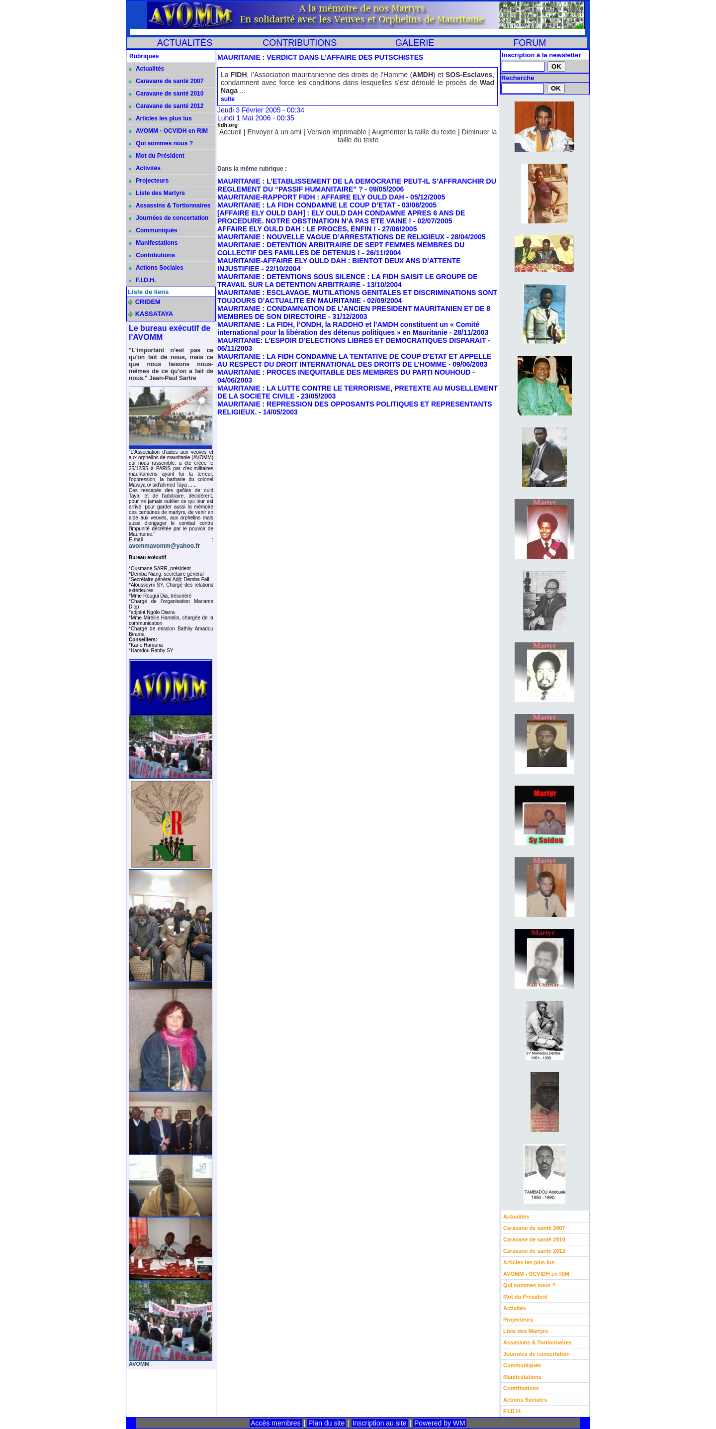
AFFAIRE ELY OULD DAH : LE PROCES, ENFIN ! (296, 229)
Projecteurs (149, 180)
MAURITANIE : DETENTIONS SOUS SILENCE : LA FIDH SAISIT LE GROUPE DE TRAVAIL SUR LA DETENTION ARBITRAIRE (347, 281)
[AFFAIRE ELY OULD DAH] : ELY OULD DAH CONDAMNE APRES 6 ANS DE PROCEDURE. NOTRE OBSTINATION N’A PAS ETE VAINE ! (341, 217)
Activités (145, 168)
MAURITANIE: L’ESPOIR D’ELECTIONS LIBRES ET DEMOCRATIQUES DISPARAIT (351, 340)
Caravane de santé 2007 (166, 81)
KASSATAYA (154, 313)
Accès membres (275, 1423)
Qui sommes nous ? (161, 143)
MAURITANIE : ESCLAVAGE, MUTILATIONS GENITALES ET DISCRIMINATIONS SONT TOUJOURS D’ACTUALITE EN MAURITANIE (357, 297)
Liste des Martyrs (157, 193)
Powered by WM (439, 1423)
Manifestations (153, 242)
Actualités (146, 68)
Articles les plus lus (160, 118)
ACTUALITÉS (184, 43)
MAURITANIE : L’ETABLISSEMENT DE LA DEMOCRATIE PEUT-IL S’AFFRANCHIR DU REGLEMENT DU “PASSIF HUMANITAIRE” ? (356, 185)
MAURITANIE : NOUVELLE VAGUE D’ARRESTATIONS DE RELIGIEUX (331, 237)
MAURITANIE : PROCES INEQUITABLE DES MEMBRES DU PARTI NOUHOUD (343, 372)
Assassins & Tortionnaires (169, 205)
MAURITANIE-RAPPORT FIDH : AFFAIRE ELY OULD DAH (310, 197)
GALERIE (414, 43)
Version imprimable (336, 132)
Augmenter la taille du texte (413, 132)
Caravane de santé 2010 (166, 93)
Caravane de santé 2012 (166, 105)
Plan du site (326, 1423)
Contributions (152, 255)
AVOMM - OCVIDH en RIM (168, 130)
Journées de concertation (168, 217)
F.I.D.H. (142, 280)
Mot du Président (156, 155)
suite (228, 99)
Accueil (230, 132)
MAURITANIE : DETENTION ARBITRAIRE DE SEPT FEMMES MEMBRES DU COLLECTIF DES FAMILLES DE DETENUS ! (340, 249)
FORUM (529, 43)
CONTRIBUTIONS (300, 43)
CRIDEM (148, 302)
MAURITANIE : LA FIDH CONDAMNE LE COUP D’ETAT (306, 205)
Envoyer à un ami (274, 132)
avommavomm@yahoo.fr (164, 545)
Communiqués (153, 230)
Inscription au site (380, 1423)
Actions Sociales (156, 267)
